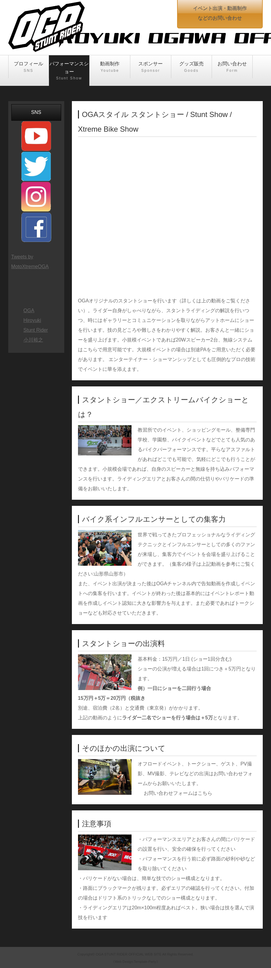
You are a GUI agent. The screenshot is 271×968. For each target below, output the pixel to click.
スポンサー (150, 67)
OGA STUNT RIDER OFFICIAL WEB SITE (128, 954)
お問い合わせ (232, 67)
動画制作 (110, 67)
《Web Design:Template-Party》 (135, 961)
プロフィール (29, 67)
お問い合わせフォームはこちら (178, 793)
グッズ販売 (191, 67)
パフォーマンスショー (69, 71)
